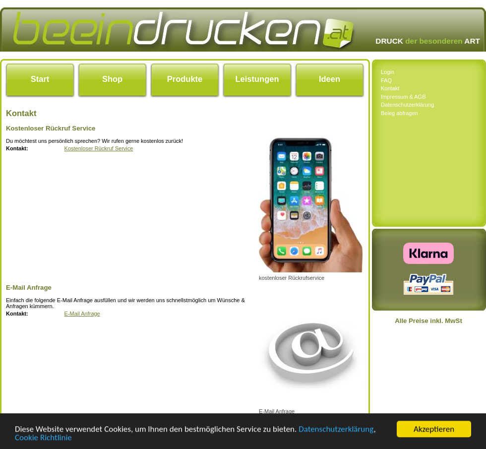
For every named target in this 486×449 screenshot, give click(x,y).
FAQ (386, 80)
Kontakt (390, 88)
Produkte (185, 78)
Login (387, 72)
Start (40, 78)
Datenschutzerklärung (336, 431)
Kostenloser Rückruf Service (98, 148)
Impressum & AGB (403, 97)
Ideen (329, 78)
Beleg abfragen (399, 113)
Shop (112, 78)
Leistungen (257, 78)
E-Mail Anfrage (82, 314)
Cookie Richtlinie (43, 439)
